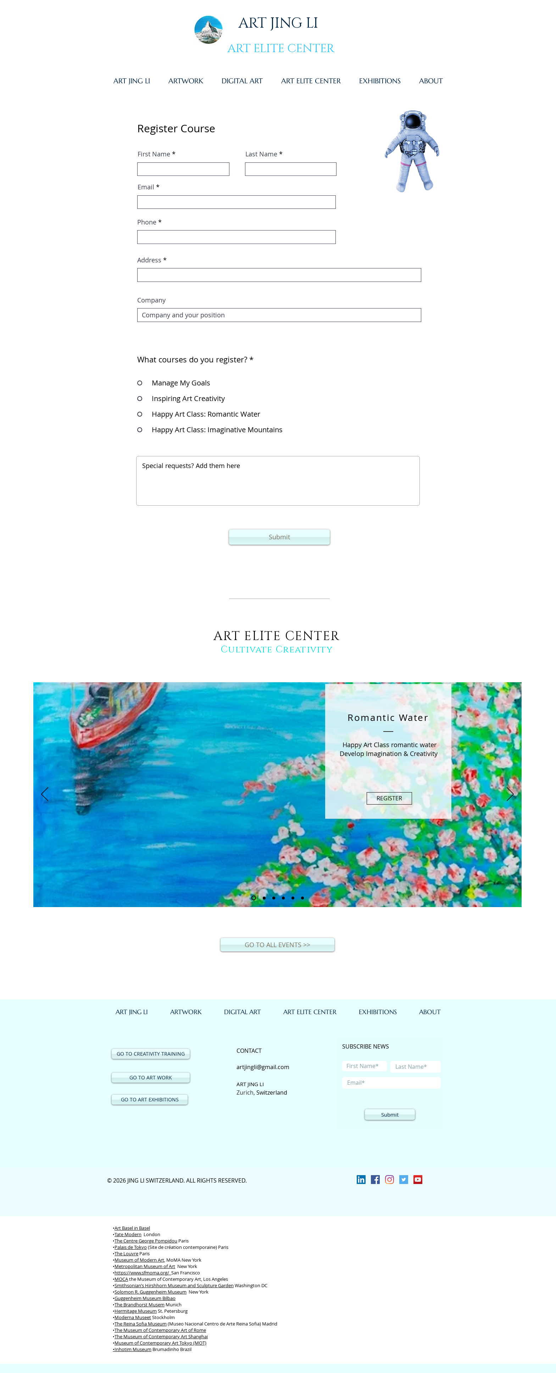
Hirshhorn (156, 1285)
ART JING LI (278, 23)
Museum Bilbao (159, 1298)
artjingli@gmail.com (263, 1067)
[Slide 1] (253, 898)
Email (146, 187)
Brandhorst (135, 1304)
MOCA (121, 1279)
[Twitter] (403, 1179)
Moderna (124, 1317)
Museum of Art (159, 1266)
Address (149, 260)
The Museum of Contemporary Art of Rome (160, 1330)
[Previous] (44, 794)
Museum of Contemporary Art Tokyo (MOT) (160, 1343)
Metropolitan (129, 1266)
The (119, 1241)
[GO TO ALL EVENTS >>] (277, 944)
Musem (157, 1304)
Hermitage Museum (136, 1311)
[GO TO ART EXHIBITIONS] (150, 1100)
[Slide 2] (264, 897)
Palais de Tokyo (131, 1247)
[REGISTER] (389, 798)
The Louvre (126, 1253)
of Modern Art (149, 1260)
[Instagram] (389, 1179)
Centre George (139, 1241)
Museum (124, 1260)
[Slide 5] (292, 897)
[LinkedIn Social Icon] (361, 1179)
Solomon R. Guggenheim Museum (151, 1292)
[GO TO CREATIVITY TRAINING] (151, 1054)
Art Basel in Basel (132, 1228)
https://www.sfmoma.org (141, 1272)
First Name (154, 154)
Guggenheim (129, 1298)
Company (151, 300)
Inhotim (123, 1349)
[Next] (510, 794)
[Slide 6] (302, 897)
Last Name (261, 154)
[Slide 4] (283, 897)
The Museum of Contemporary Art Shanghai (161, 1336)
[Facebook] (375, 1179)
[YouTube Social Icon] (417, 1179)
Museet (143, 1317)
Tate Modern (128, 1234)
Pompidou (166, 1241)
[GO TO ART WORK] (151, 1078)
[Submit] (279, 537)
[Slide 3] (273, 897)
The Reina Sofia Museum (141, 1324)
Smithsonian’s (130, 1285)
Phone (146, 222)
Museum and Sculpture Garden (200, 1285)
